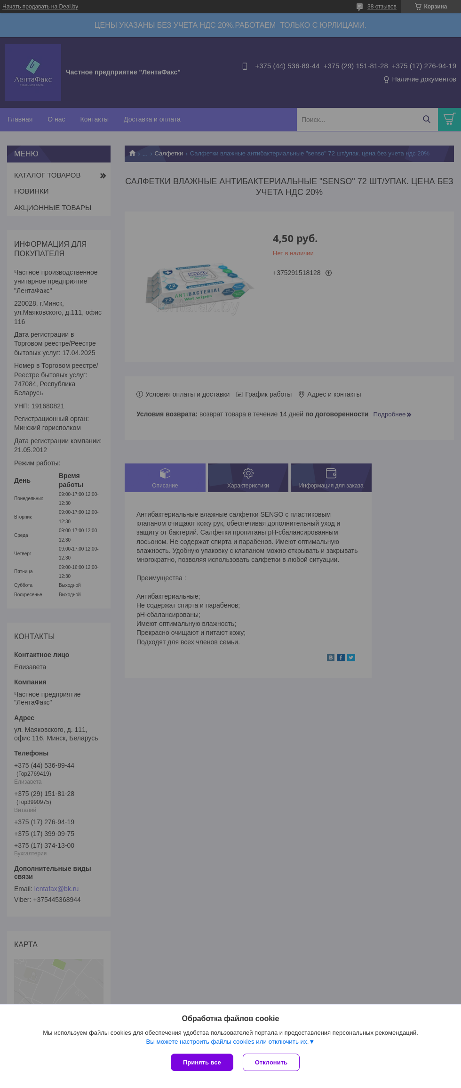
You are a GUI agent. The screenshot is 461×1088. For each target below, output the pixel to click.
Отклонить (271, 1062)
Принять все (202, 1062)
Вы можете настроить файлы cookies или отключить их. (227, 1041)
